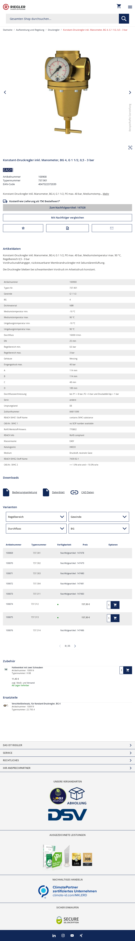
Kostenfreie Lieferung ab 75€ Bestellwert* (34, 201)
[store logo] (14, 7)
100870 (9, 563)
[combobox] (67, 19)
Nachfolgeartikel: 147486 (72, 630)
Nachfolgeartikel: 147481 (72, 583)
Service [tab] (7, 753)
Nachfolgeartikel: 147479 (72, 563)
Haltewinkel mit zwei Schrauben (27, 667)
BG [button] (72, 528)
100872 (9, 583)
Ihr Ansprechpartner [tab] (16, 768)
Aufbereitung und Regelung (30, 29)
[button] (130, 147)
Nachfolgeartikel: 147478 (72, 553)
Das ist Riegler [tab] (12, 745)
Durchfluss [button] (14, 528)
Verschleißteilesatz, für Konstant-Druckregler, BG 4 (36, 703)
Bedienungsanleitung (24, 492)
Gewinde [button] (76, 517)
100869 (9, 553)
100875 (9, 617)
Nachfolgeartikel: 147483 (72, 594)
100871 (9, 573)
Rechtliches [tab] (11, 760)
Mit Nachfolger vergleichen (67, 217)
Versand (31, 683)
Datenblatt (58, 492)
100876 (9, 630)
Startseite (7, 29)
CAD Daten (87, 492)
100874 (9, 604)
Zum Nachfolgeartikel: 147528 (67, 207)
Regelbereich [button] (16, 517)
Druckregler (54, 29)
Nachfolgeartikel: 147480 (72, 573)
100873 (9, 594)
